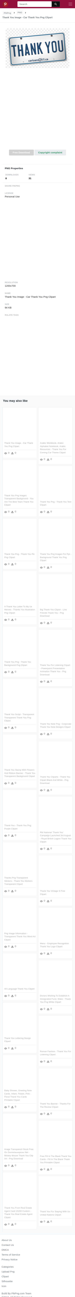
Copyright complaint (50, 152)
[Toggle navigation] (70, 4)
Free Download (21, 152)
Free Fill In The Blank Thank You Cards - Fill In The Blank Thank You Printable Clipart (55, 1158)
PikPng (7, 13)
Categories (8, 1266)
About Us (7, 1240)
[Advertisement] (37, 110)
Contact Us (8, 1245)
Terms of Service (11, 1254)
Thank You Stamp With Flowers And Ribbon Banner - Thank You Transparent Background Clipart (19, 772)
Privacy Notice (9, 1259)
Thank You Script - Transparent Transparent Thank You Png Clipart (19, 717)
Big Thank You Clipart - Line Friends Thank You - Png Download (53, 612)
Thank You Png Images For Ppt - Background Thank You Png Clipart (55, 557)
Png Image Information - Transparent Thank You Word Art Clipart (20, 935)
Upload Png (8, 1271)
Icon (4, 1286)
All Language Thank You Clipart (19, 987)
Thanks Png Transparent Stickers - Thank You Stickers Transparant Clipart (18, 880)
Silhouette (7, 1281)
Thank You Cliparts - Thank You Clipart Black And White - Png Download (55, 780)
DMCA (5, 1249)
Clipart (5, 1276)
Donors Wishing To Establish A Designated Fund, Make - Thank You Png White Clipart (55, 998)
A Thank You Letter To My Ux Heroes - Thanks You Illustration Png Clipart (19, 609)
